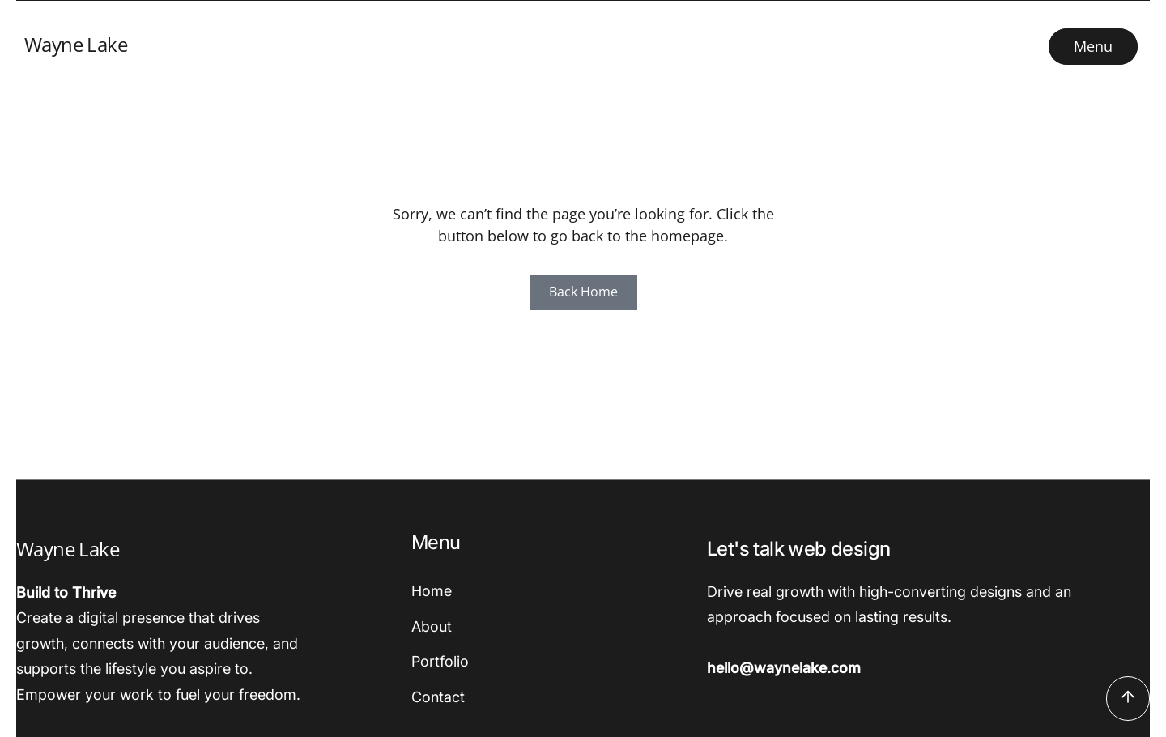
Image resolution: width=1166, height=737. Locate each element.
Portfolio (440, 661)
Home (431, 590)
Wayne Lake (75, 44)
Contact (438, 696)
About (431, 626)
